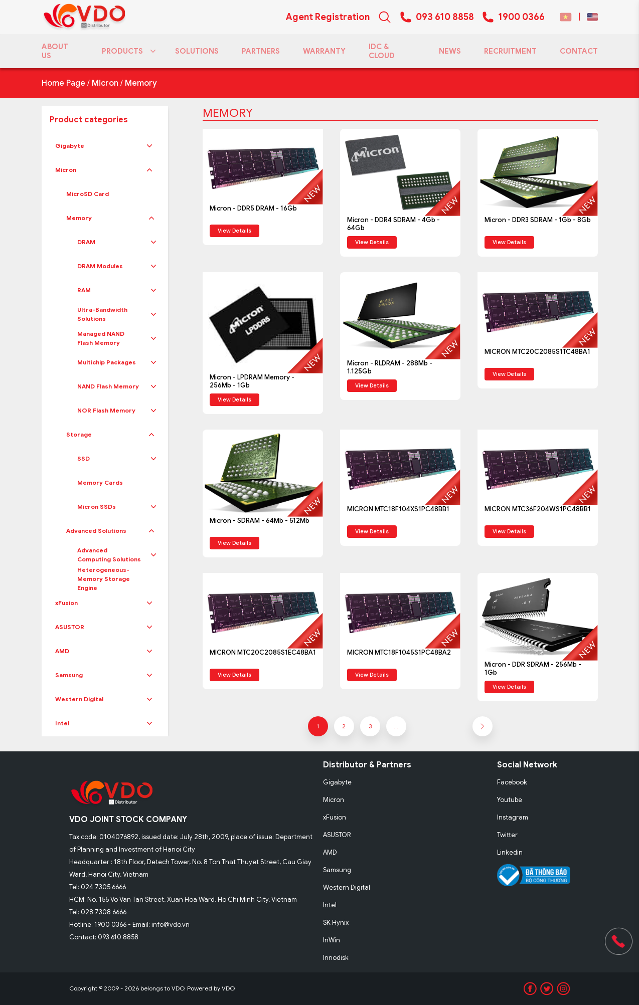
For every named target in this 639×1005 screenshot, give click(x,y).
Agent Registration (328, 17)
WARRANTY (324, 51)
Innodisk (336, 957)
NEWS (450, 51)
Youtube (509, 799)
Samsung (69, 675)
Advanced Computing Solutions (109, 554)
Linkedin (510, 852)
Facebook (512, 782)
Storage (79, 434)
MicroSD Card (87, 193)
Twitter (507, 835)
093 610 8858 (445, 17)
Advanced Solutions (96, 530)
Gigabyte (69, 145)
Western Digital (79, 699)
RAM (84, 290)
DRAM (86, 242)
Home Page (63, 83)
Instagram (512, 817)
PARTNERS (261, 51)
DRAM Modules (100, 266)
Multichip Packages (106, 362)
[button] (149, 146)
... (396, 726)
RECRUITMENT (510, 51)
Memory (141, 83)
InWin (331, 940)
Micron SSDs (96, 506)
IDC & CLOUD (382, 51)
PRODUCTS (127, 51)
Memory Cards (100, 482)
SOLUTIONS (197, 51)
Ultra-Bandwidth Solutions (102, 314)
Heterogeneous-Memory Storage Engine (103, 579)
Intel (62, 723)
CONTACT (579, 51)
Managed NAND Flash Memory (100, 338)
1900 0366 (521, 17)
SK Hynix (336, 922)
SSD (83, 458)
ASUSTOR (69, 627)
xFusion (66, 603)
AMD (62, 651)
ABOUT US (55, 51)
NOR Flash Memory (106, 410)
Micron (105, 83)
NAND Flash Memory (108, 386)
